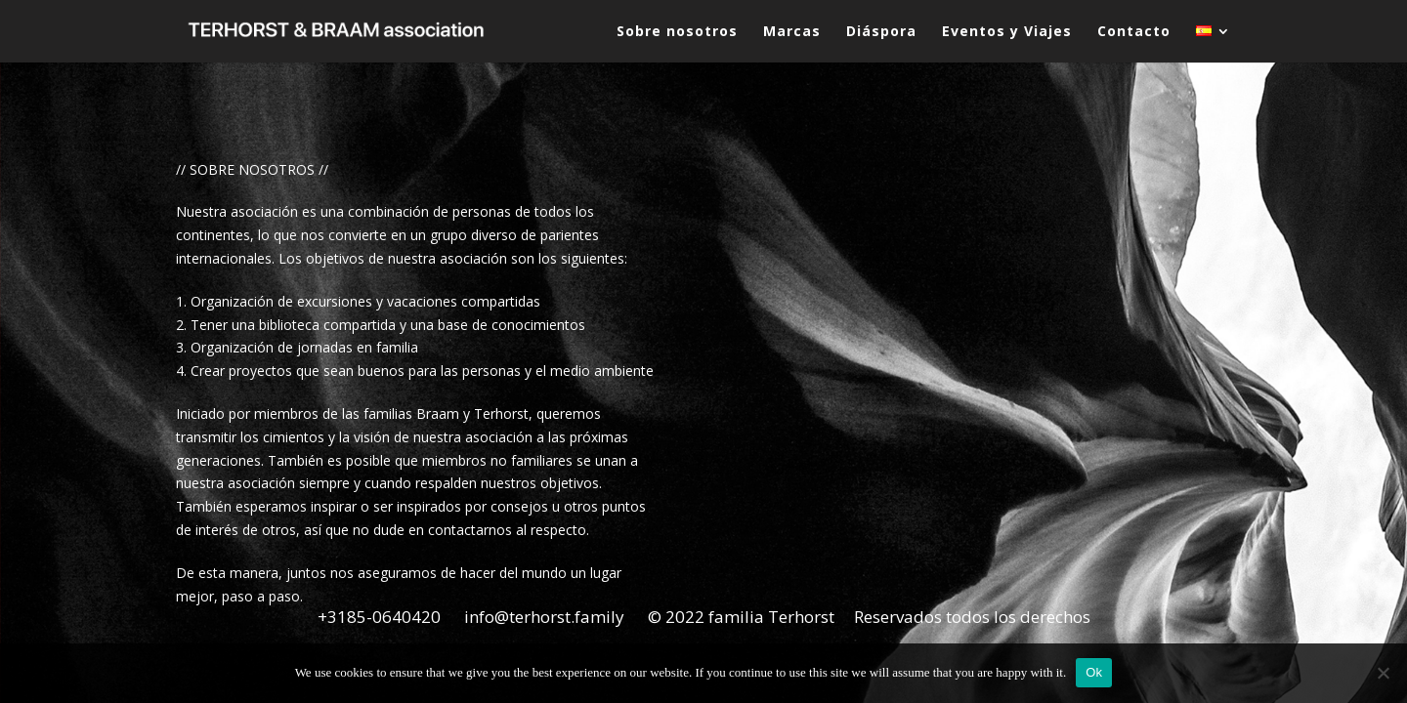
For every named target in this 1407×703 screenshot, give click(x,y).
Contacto (1134, 32)
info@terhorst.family (544, 616)
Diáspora (881, 32)
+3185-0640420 (379, 616)
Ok (1094, 672)
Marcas (792, 32)
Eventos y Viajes (1007, 32)
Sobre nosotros (677, 32)
